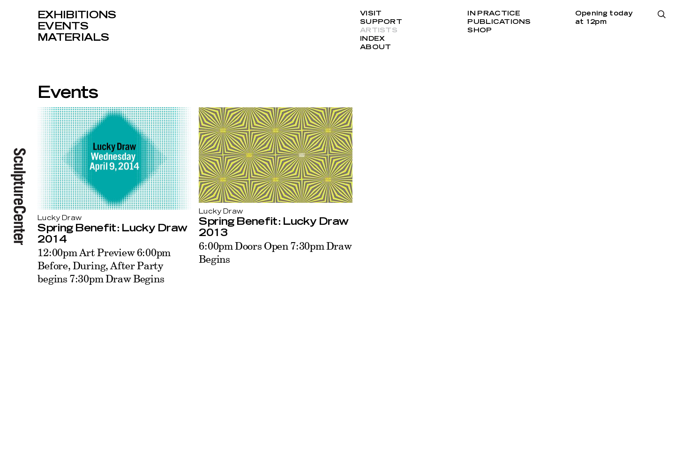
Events (63, 26)
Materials (73, 37)
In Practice (493, 13)
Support (381, 22)
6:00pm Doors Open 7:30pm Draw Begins (275, 252)
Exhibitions (77, 15)
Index (372, 39)
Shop (479, 30)
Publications (499, 22)
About (375, 47)
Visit (371, 13)
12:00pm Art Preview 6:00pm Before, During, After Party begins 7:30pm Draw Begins (104, 265)
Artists (379, 30)
